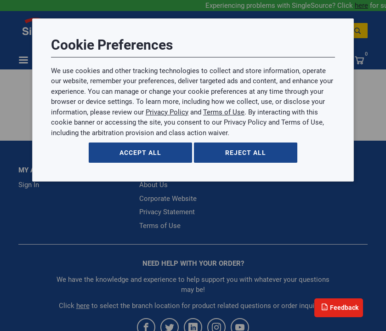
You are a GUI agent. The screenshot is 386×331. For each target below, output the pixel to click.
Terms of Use (223, 112)
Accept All (140, 152)
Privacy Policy (167, 112)
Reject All (245, 152)
